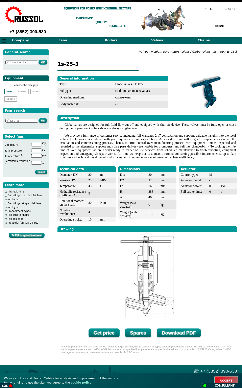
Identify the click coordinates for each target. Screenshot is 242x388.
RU (206, 9)
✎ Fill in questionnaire (27, 235)
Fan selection (16, 219)
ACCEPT (226, 380)
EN (211, 9)
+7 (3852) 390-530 (27, 31)
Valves (157, 40)
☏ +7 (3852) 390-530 (215, 371)
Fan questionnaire (18, 214)
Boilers (111, 40)
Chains (204, 40)
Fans (62, 40)
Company (20, 40)
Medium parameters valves (170, 51)
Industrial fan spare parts (23, 222)
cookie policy (81, 382)
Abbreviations (16, 191)
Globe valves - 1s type (207, 51)
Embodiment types (19, 211)
